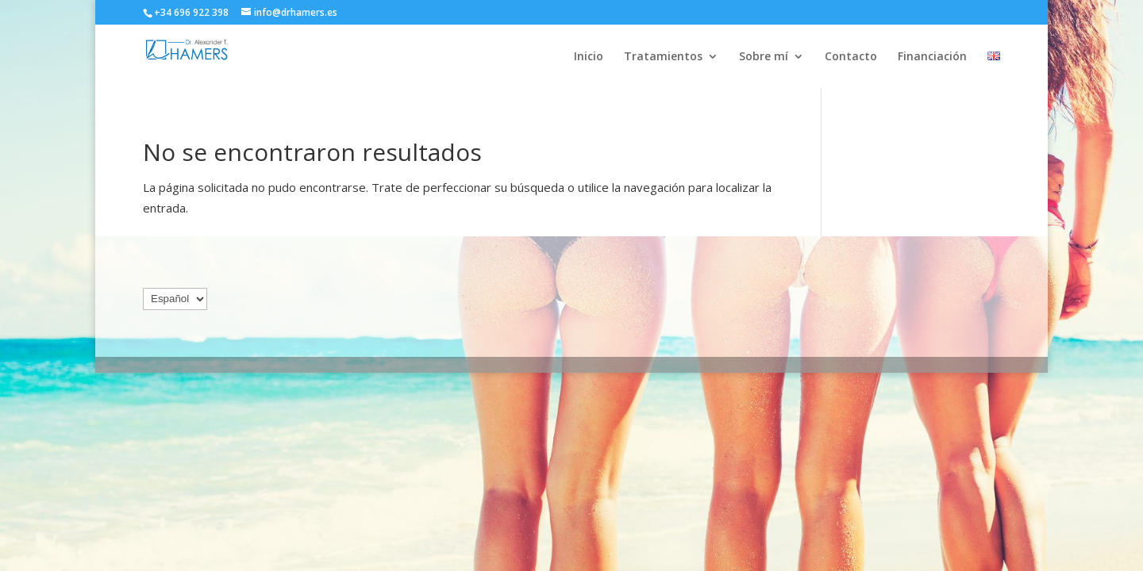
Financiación (932, 57)
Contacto (851, 57)
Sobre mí (763, 57)
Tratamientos (663, 57)
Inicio (588, 57)
